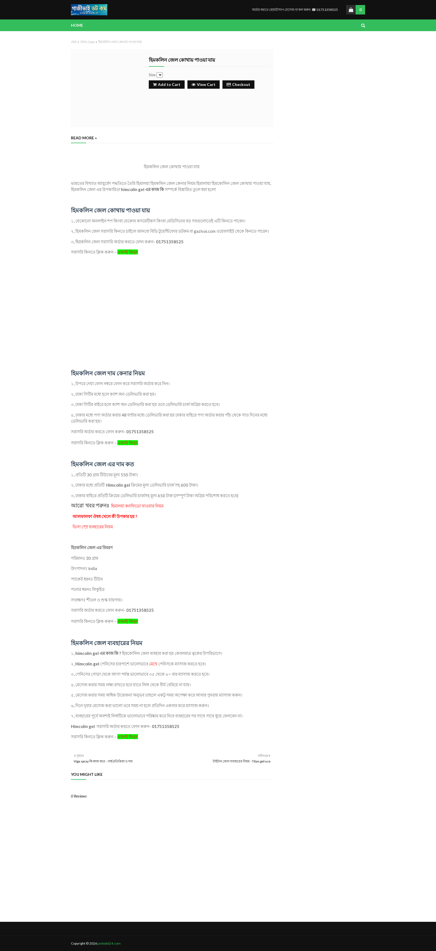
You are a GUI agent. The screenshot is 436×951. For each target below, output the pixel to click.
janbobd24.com (109, 943)
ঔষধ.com (87, 42)
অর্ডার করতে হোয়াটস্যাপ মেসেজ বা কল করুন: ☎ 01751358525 (295, 10)
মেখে (153, 663)
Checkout (238, 84)
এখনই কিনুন (127, 251)
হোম (74, 42)
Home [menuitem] (77, 25)
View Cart (203, 84)
